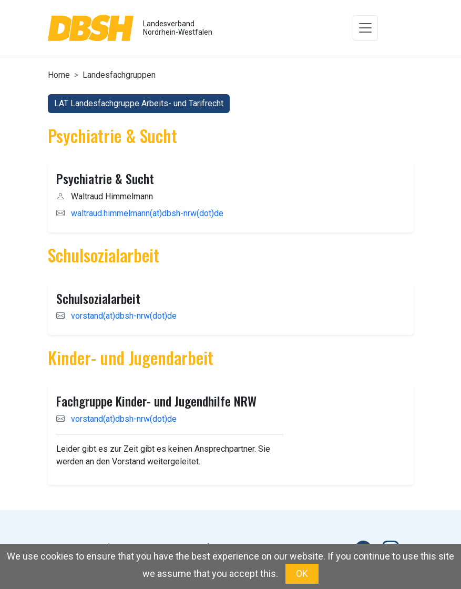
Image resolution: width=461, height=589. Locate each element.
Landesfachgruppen (119, 75)
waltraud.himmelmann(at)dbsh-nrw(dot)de (147, 213)
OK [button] (302, 573)
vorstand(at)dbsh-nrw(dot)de (124, 316)
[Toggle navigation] (365, 27)
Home (59, 75)
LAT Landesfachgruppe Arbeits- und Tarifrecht (138, 103)
